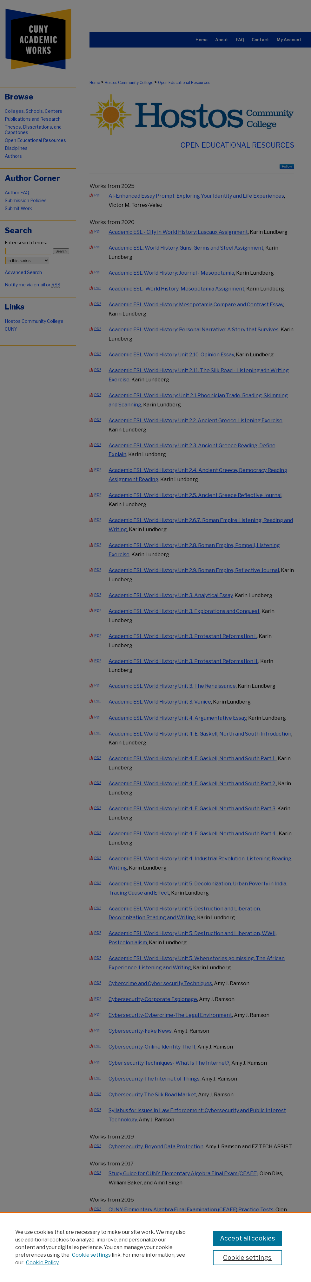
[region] (155, 1247)
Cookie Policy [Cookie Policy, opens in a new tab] (42, 1263)
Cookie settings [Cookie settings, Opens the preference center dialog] (247, 1257)
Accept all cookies (247, 1238)
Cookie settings (91, 1255)
